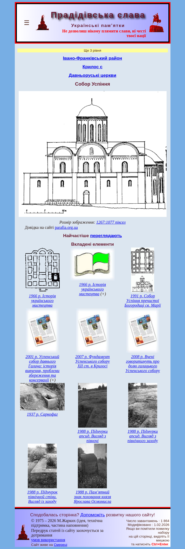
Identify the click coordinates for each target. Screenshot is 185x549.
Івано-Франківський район (92, 58)
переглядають (106, 235)
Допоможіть (92, 514)
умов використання (48, 540)
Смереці (60, 545)
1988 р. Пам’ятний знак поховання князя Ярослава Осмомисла (92, 497)
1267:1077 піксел (111, 222)
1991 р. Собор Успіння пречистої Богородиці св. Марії (143, 300)
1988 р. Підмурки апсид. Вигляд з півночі (92, 436)
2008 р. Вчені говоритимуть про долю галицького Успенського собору (142, 363)
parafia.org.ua (66, 227)
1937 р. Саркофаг (42, 414)
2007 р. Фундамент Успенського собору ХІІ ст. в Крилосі (92, 361)
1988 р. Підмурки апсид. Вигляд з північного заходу (142, 436)
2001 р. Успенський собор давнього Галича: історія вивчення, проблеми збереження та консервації (42, 368)
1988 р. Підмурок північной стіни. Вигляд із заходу (42, 497)
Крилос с (92, 66)
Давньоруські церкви (92, 75)
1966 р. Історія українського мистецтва (42, 300)
